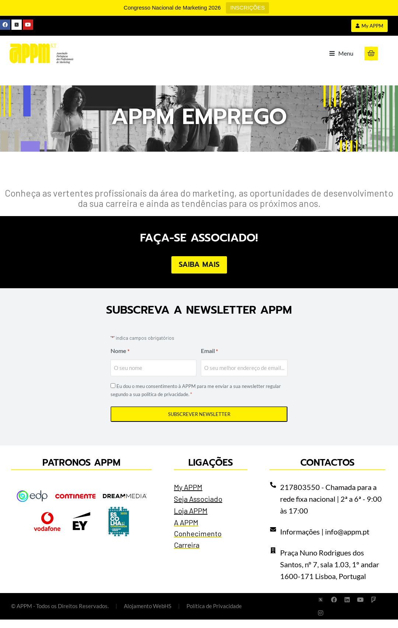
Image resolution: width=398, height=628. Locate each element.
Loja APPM (190, 519)
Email (209, 359)
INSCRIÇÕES (247, 7)
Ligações (210, 471)
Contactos (327, 471)
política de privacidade (165, 403)
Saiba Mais (199, 273)
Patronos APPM (81, 471)
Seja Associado (198, 507)
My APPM (188, 495)
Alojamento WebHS (147, 614)
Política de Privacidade (214, 614)
